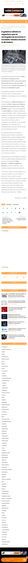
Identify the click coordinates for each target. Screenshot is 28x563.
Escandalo (4, 426)
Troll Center (4, 534)
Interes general (5, 438)
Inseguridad (5, 436)
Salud (3, 515)
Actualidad (8, 204)
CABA (3, 368)
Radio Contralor (6, 45)
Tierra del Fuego (5, 529)
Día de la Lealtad (6, 404)
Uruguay (4, 539)
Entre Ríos (4, 424)
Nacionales (7, 26)
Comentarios (4, 267)
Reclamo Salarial (6, 500)
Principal (6, 1)
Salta (3, 513)
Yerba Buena (5, 544)
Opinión (3, 476)
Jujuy (3, 448)
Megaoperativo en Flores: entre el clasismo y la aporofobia (16, 322)
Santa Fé (4, 522)
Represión (4, 505)
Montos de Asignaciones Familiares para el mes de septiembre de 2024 (16, 301)
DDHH (3, 397)
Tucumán (4, 537)
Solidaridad (4, 525)
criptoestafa (5, 387)
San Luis (4, 520)
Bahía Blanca (5, 356)
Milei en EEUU (4, 462)
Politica (3, 488)
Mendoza (4, 460)
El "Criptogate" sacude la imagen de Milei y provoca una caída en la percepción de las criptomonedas (17, 295)
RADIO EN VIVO (20, 1)
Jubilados (4, 443)
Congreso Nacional (6, 378)
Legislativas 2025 (6, 452)
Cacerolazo (4, 371)
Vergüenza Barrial (6, 541)
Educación (4, 414)
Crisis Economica (6, 392)
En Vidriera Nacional (6, 421)
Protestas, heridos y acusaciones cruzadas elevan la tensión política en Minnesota (16, 336)
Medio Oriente (5, 457)
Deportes (4, 399)
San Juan (4, 517)
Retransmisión (5, 508)
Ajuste (3, 351)
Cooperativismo (5, 380)
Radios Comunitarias (7, 498)
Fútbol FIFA (4, 431)
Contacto (12, 1)
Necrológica (4, 472)
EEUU (3, 416)
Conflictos (4, 375)
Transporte (4, 532)
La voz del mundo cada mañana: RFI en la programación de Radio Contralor (17, 309)
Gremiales (4, 433)
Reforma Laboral (5, 503)
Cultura (3, 395)
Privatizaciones (5, 491)
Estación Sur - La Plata (21, 198)
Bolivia (3, 363)
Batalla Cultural (5, 359)
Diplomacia (4, 407)
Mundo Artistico (5, 464)
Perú (3, 481)
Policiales (4, 486)
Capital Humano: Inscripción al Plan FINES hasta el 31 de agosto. (16, 329)
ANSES (3, 354)
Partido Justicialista (6, 479)
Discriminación (5, 409)
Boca (3, 361)
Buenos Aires (5, 366)
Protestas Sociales (6, 496)
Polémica (4, 484)
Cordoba (4, 383)
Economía (4, 412)
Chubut (3, 373)
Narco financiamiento (7, 469)
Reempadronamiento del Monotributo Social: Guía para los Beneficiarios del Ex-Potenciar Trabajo (17, 316)
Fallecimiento (5, 428)
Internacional (5, 440)
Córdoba (4, 385)
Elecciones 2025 (5, 419)
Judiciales (4, 445)
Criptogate (4, 390)
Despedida (4, 402)
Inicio (2, 26)
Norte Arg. (4, 474)
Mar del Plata (5, 455)
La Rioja (3, 450)
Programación (5, 493)
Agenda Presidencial (6, 349)
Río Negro (4, 510)
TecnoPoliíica (5, 527)
